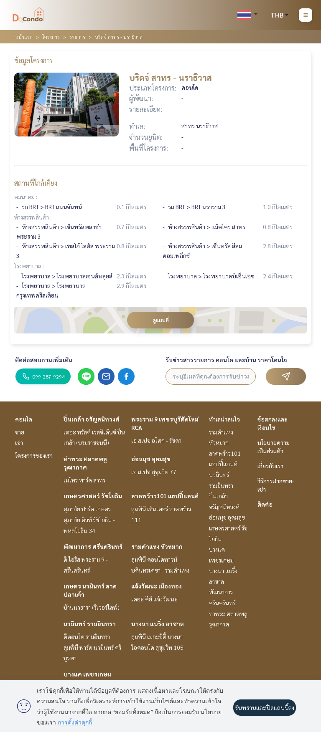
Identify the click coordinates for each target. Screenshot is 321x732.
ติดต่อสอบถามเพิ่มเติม (43, 359)
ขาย (19, 432)
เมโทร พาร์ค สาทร (84, 480)
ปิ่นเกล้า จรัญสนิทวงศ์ (92, 419)
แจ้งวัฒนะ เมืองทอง (156, 586)
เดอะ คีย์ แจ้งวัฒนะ (154, 599)
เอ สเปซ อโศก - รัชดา (156, 440)
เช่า (19, 442)
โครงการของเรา (34, 455)
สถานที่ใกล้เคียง (35, 183)
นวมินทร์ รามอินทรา (90, 623)
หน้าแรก (24, 36)
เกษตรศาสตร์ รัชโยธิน (93, 496)
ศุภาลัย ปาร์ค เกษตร (87, 508)
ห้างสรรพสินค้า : (32, 217)
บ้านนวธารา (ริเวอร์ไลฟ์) (92, 607)
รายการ (77, 36)
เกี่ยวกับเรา (270, 465)
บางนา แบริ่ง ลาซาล (157, 623)
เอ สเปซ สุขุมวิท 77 (153, 471)
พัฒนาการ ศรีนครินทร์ (93, 546)
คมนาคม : (25, 196)
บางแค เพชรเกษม (87, 674)
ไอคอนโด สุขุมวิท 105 (157, 647)
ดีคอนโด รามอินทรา (87, 636)
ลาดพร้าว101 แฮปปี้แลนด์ (165, 496)
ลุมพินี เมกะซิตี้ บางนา (157, 636)
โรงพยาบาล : (29, 266)
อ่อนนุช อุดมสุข (151, 458)
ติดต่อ (265, 504)
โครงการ (51, 36)
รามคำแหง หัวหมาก (157, 546)
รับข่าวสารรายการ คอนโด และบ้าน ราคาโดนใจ (226, 359)
